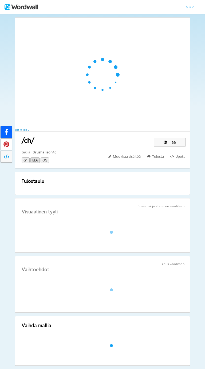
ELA (35, 160)
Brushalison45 (44, 152)
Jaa (170, 142)
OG (44, 160)
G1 (25, 160)
